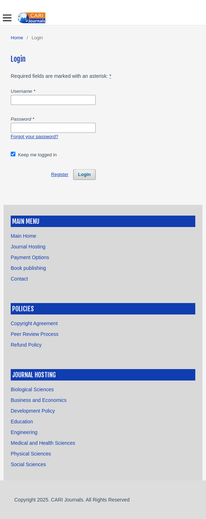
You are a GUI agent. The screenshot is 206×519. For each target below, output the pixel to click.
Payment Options (30, 257)
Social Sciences (28, 464)
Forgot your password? (34, 136)
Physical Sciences (31, 454)
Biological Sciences (32, 389)
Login (84, 174)
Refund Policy (26, 345)
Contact (19, 279)
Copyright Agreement (34, 323)
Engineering (24, 432)
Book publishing (28, 268)
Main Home (23, 236)
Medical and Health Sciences (43, 443)
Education (22, 421)
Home (17, 37)
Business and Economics (38, 400)
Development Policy (33, 411)
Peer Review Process (35, 334)
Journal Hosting (28, 247)
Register (59, 174)
